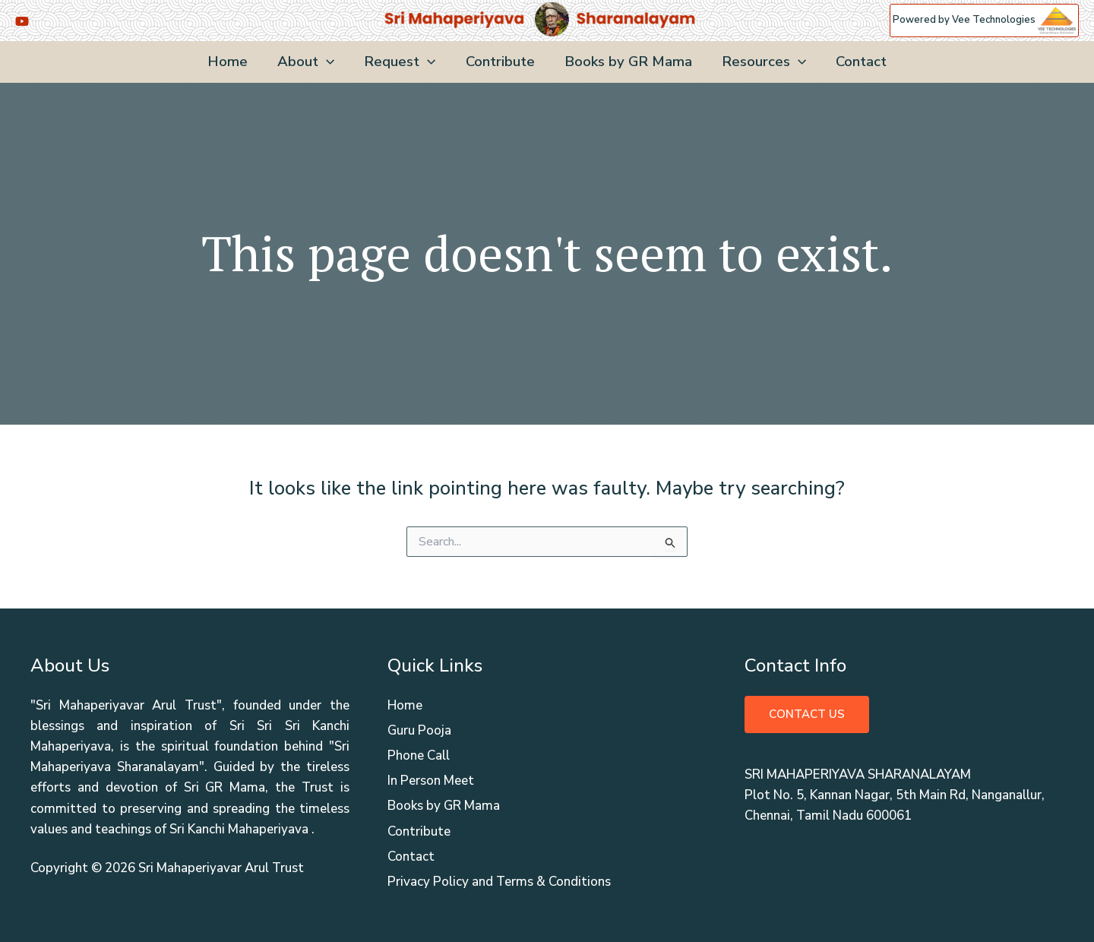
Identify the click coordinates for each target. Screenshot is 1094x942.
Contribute (500, 61)
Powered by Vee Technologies (984, 20)
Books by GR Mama (627, 61)
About (308, 62)
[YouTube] (22, 21)
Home (231, 61)
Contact (857, 61)
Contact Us (807, 714)
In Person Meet (430, 780)
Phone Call (418, 755)
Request (401, 62)
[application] (329, 62)
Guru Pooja (419, 730)
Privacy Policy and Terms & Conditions (499, 881)
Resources (761, 62)
